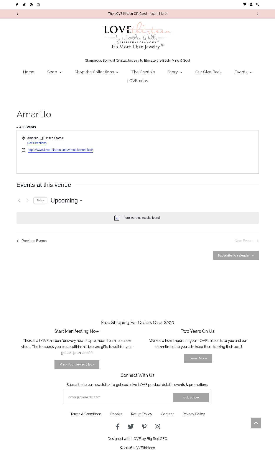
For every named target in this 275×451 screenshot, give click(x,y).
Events (243, 72)
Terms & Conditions (86, 414)
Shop (54, 72)
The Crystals (143, 72)
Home (28, 72)
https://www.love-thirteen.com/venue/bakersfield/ (60, 149)
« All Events (26, 127)
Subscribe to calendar (233, 255)
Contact (167, 414)
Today (40, 200)
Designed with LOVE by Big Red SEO (137, 439)
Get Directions (37, 143)
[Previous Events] (19, 200)
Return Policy (141, 414)
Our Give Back (208, 72)
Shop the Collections (96, 72)
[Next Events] (27, 200)
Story (175, 72)
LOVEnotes (137, 80)
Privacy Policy (194, 414)
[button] (257, 4)
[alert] (137, 218)
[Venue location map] (197, 152)
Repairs (116, 414)
